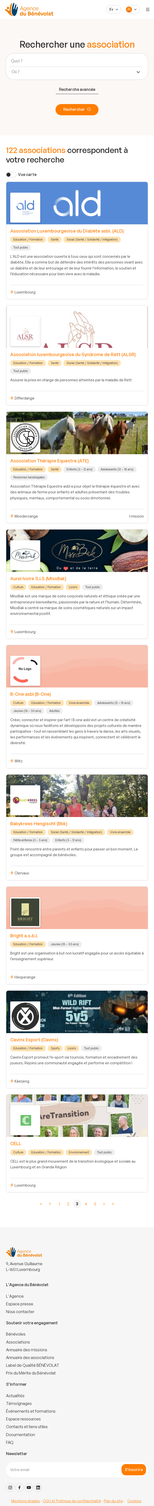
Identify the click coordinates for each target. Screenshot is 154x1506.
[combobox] (76, 72)
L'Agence (15, 1296)
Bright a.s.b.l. (24, 935)
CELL (15, 1143)
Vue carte (27, 174)
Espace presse (19, 1303)
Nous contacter (20, 1311)
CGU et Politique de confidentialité (72, 1501)
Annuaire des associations (30, 1357)
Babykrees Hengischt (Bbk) (38, 823)
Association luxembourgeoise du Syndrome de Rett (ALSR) (73, 354)
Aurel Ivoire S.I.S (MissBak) (38, 578)
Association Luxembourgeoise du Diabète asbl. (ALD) (67, 231)
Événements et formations (31, 1411)
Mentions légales (25, 1501)
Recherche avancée (77, 89)
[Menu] (148, 9)
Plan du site (113, 1501)
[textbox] (17, 72)
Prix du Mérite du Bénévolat (31, 1372)
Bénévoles (16, 1334)
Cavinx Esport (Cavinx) (34, 1039)
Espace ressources (23, 1418)
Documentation (20, 1434)
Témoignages (19, 1403)
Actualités (15, 1395)
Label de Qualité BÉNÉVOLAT (32, 1365)
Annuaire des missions (26, 1349)
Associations (18, 1342)
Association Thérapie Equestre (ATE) (49, 460)
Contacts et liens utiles (27, 1426)
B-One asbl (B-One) (30, 694)
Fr (112, 9)
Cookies (134, 1501)
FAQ (10, 1442)
